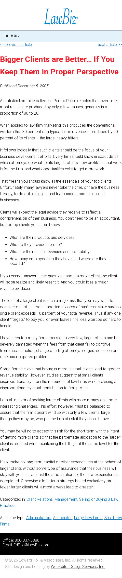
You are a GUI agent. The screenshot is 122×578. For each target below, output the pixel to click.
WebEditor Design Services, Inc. (78, 566)
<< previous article (16, 44)
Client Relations (40, 499)
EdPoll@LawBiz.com (31, 545)
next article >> (110, 44)
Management (65, 499)
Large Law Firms (88, 517)
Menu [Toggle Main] (12, 36)
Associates (62, 517)
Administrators (38, 517)
